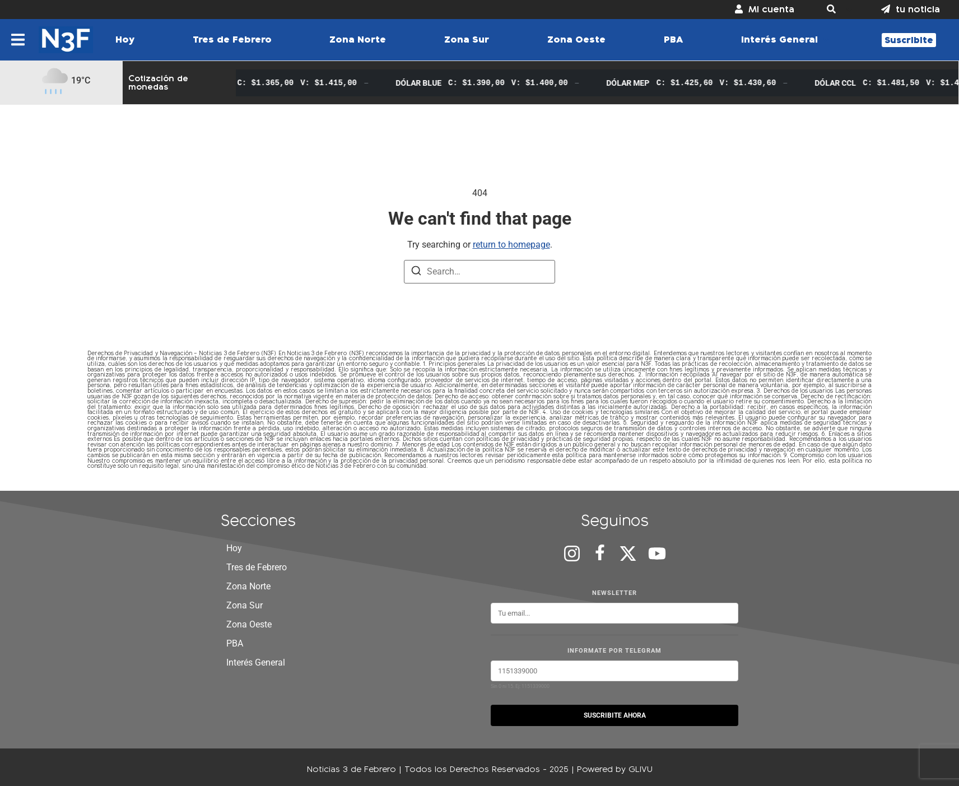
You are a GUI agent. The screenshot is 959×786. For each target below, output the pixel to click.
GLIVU (641, 769)
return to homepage (511, 244)
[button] (838, 9)
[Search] (416, 273)
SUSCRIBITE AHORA (615, 715)
